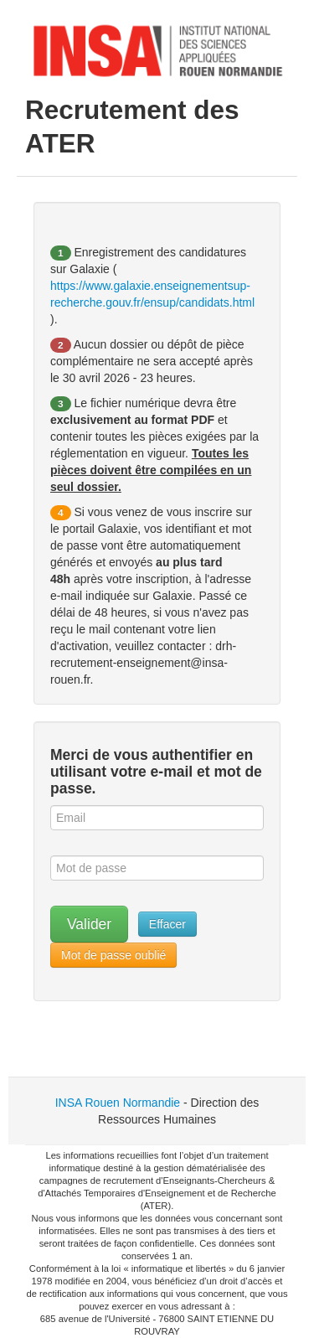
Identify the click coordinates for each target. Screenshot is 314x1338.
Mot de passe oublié (113, 955)
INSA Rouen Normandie (117, 1102)
